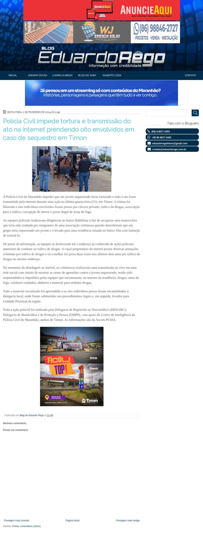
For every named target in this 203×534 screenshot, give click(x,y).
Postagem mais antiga (128, 520)
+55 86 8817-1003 (161, 137)
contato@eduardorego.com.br (169, 149)
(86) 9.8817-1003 (160, 131)
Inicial (13, 75)
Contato (190, 75)
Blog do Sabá (87, 75)
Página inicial (72, 520)
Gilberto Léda (111, 75)
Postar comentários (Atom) (26, 526)
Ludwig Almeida (62, 75)
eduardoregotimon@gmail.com (169, 143)
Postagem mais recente (16, 520)
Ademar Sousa (37, 75)
